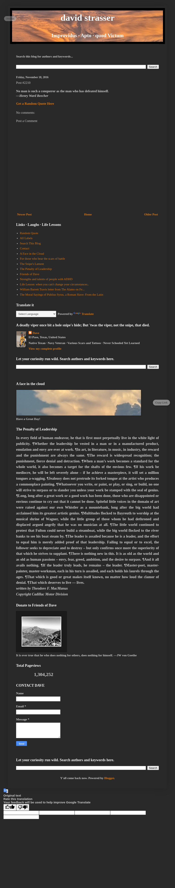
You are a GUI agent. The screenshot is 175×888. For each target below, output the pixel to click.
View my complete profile (45, 348)
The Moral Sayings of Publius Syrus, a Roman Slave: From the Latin (61, 294)
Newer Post (24, 214)
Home (88, 214)
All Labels (26, 238)
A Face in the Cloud (32, 253)
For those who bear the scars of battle (42, 258)
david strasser (88, 18)
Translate (83, 313)
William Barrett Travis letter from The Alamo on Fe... (52, 289)
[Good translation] (9, 807)
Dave (36, 333)
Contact (24, 248)
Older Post (151, 214)
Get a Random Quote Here (35, 103)
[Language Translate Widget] (36, 314)
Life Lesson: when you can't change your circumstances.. (54, 284)
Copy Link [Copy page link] (161, 402)
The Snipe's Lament (32, 263)
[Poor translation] (22, 807)
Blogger (109, 778)
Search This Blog (30, 243)
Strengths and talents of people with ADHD (46, 279)
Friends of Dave (29, 274)
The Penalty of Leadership (36, 268)
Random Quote (29, 233)
